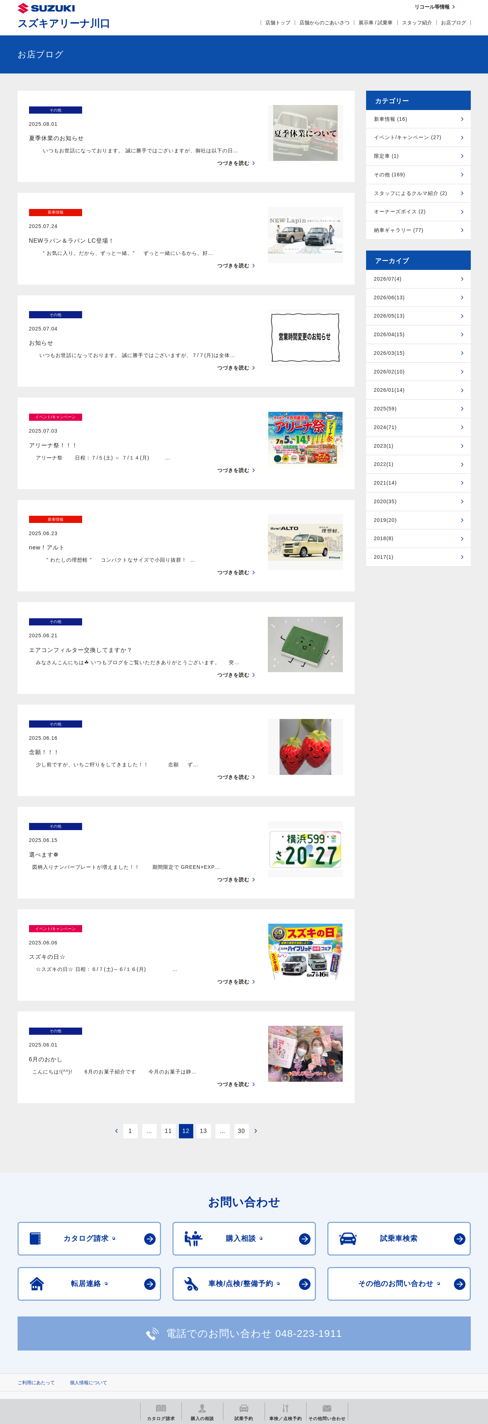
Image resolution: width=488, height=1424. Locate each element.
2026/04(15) (389, 334)
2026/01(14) (389, 390)
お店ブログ (453, 22)
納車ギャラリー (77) (399, 230)
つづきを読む (233, 149)
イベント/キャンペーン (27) (408, 137)
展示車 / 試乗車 (376, 22)
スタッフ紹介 (417, 22)
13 (203, 1061)
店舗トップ (277, 22)
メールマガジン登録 (234, 1346)
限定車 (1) (386, 156)
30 (241, 1061)
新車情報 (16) (391, 119)
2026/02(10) (389, 372)
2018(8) (384, 538)
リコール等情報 (323, 1346)
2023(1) (384, 446)
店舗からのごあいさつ (324, 22)
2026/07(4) (388, 279)
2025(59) (385, 408)
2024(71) (385, 427)
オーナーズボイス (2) (400, 211)
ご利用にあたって (36, 1312)
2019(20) (385, 520)
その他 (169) (390, 174)
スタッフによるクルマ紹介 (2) (410, 193)
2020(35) (385, 501)
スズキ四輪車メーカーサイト (55, 1346)
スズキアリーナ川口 (64, 23)
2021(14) (385, 483)
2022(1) (384, 464)
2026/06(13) (389, 297)
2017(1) (384, 557)
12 (186, 1061)
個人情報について (88, 1312)
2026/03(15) (389, 353)
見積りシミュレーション (144, 1346)
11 (168, 1061)
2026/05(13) (389, 316)
